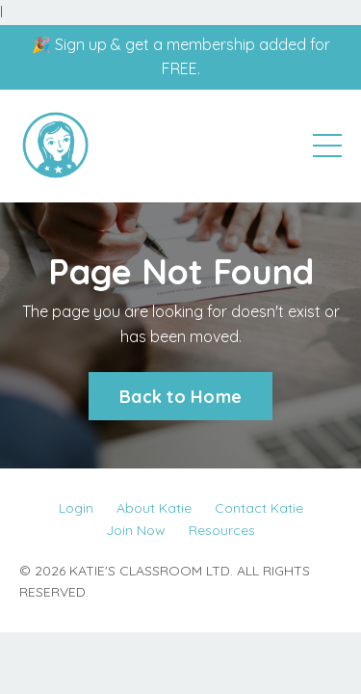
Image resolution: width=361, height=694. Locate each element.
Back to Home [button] (180, 397)
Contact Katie (259, 508)
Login (76, 508)
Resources (222, 530)
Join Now (136, 530)
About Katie (154, 508)
